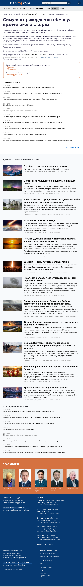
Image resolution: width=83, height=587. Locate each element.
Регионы (7, 8)
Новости (55, 8)
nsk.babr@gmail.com (50, 531)
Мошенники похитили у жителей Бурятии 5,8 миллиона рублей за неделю (28, 87)
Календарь (43, 573)
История (41, 232)
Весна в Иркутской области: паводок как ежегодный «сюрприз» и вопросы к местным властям (49, 346)
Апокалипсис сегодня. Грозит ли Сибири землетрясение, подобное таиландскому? (47, 302)
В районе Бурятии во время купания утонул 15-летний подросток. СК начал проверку (32, 93)
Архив (62, 8)
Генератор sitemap (47, 583)
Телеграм (10, 67)
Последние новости (11, 82)
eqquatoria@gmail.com (18, 558)
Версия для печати (45, 57)
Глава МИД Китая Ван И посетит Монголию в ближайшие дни (24, 134)
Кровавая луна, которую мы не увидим (46, 387)
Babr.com (20, 3)
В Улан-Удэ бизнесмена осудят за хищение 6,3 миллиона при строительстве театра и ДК (34, 128)
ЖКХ (43, 256)
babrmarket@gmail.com (18, 565)
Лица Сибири (11, 464)
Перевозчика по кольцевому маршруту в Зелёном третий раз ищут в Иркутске (30, 99)
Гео (40, 14)
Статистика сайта (46, 567)
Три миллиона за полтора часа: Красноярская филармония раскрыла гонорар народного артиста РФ (38, 140)
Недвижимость (40, 295)
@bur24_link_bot (50, 503)
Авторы (31, 8)
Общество (38, 214)
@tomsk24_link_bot (51, 537)
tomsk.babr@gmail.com (51, 540)
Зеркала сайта (45, 576)
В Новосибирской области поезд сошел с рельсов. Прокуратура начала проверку (31, 117)
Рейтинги (39, 8)
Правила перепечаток (47, 553)
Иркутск (48, 256)
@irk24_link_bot (49, 511)
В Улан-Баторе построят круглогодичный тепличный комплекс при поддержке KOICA (32, 122)
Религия (47, 272)
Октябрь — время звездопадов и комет (46, 166)
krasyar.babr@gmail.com (51, 522)
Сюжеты (15, 8)
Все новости (72, 147)
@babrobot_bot (15, 555)
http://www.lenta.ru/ (30, 14)
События (41, 193)
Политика (38, 256)
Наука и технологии (45, 171)
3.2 (15, 583)
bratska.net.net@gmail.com (19, 510)
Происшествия (40, 360)
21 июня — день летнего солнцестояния (47, 262)
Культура (41, 272)
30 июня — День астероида (39, 220)
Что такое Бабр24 (46, 560)
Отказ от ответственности (49, 551)
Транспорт (45, 214)
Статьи (47, 8)
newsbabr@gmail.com (13, 75)
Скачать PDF (57, 57)
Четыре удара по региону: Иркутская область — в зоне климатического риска (51, 240)
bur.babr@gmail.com (50, 505)
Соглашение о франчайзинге (50, 556)
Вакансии (43, 563)
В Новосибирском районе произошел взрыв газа (20, 111)
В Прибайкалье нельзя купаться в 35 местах (18, 105)
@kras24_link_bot (50, 520)
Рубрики (23, 8)
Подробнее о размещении (12, 569)
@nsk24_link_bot (50, 529)
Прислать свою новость (45, 544)
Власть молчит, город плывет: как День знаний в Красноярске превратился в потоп (52, 200)
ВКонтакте (11, 69)
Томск (50, 316)
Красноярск (54, 214)
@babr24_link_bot (16, 500)
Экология (44, 316)
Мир (44, 14)
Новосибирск (58, 316)
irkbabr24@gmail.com (51, 513)
